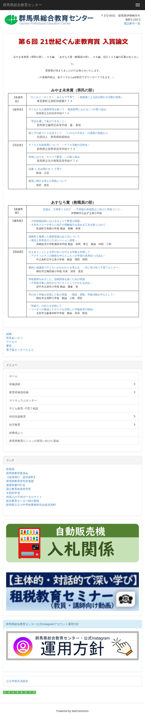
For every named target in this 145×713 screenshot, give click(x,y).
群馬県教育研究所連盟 (20, 481)
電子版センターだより (20, 349)
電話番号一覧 (132, 23)
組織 (9, 333)
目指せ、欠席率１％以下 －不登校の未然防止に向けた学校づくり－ (82, 209)
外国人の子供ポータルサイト (24, 496)
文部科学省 (13, 492)
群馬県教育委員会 (17, 473)
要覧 (9, 345)
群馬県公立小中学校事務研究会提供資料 (31, 504)
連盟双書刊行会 (15, 485)
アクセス (11, 341)
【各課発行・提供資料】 (21, 477)
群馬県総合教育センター (22, 5)
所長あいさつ (14, 337)
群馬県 (10, 469)
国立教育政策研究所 (18, 489)
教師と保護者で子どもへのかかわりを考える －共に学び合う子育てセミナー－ (75, 267)
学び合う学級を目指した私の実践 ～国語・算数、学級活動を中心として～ (72, 294)
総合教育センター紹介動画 (22, 500)
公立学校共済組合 (17, 681)
